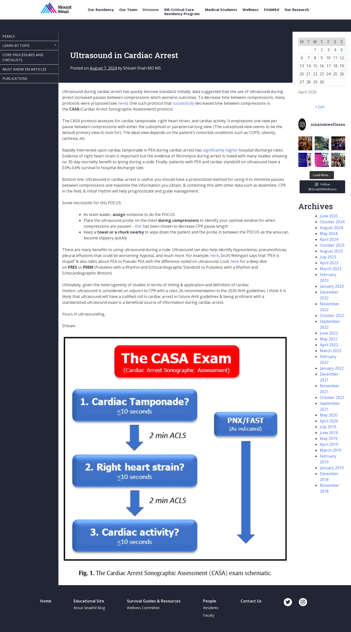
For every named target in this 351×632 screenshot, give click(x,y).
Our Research (296, 10)
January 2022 (332, 368)
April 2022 (329, 344)
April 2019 (329, 444)
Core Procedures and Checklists (22, 57)
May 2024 (328, 233)
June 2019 (329, 432)
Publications (14, 78)
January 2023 (332, 286)
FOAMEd (271, 10)
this (138, 226)
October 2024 (332, 221)
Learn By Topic (16, 45)
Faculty (208, 615)
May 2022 (328, 339)
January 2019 (332, 467)
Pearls (8, 36)
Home (45, 601)
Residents (210, 607)
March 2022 (330, 350)
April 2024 (329, 239)
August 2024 (331, 227)
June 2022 (329, 333)
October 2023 (332, 245)
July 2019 (328, 426)
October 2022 (332, 315)
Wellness (251, 10)
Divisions (151, 10)
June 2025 (329, 216)
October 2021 (332, 397)
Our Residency (101, 10)
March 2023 (330, 268)
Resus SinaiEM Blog (89, 607)
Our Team (128, 10)
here (122, 103)
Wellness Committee (143, 607)
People (209, 601)
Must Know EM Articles (24, 69)
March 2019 (330, 450)
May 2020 (328, 415)
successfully (183, 103)
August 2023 (331, 251)
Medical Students (221, 10)
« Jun (319, 106)
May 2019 (328, 438)
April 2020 (329, 421)
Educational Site (89, 601)
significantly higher (220, 150)
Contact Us (251, 601)
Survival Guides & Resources (154, 601)
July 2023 (328, 257)
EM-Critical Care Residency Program (182, 12)
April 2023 (329, 262)
